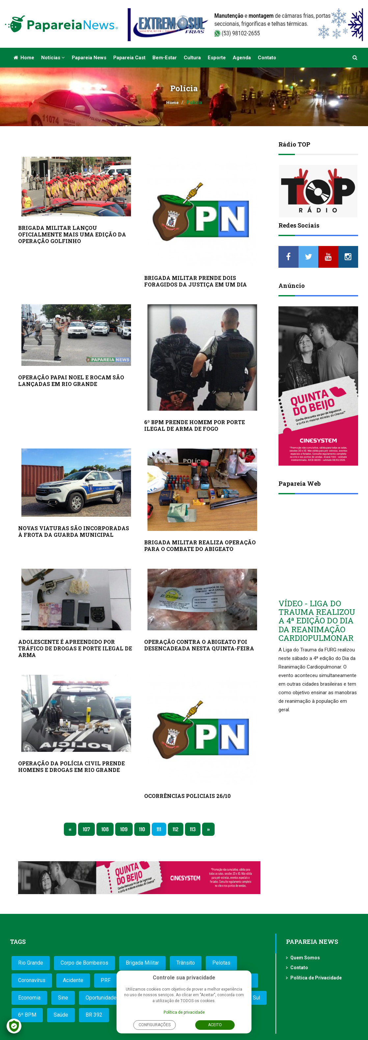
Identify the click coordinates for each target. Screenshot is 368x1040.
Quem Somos (305, 957)
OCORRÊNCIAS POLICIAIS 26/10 (187, 795)
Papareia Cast (129, 58)
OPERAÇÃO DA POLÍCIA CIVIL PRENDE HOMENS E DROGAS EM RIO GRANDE (71, 766)
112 (175, 829)
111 (159, 829)
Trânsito (185, 963)
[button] (355, 58)
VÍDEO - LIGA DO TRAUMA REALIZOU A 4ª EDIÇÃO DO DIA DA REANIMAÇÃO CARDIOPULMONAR (316, 620)
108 (105, 829)
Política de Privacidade (316, 977)
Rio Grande (30, 963)
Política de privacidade (184, 1012)
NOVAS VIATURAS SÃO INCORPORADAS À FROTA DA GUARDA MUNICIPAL (73, 531)
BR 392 (94, 1015)
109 (123, 829)
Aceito (215, 1025)
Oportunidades (102, 998)
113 (193, 829)
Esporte (217, 58)
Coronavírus (31, 980)
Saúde (61, 1015)
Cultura (192, 58)
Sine (63, 998)
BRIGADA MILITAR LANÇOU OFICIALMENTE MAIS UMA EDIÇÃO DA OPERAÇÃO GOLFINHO (72, 234)
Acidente (73, 980)
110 (142, 829)
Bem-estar (164, 58)
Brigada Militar (142, 963)
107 (86, 829)
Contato (267, 58)
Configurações (155, 1025)
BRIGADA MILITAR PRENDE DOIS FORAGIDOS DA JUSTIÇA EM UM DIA (195, 281)
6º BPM (27, 1015)
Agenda (242, 58)
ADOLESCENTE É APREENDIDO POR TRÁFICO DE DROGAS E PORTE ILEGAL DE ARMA (75, 648)
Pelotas (221, 963)
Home (23, 58)
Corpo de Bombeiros (84, 963)
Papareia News (89, 58)
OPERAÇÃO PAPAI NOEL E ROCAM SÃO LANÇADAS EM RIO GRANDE (71, 380)
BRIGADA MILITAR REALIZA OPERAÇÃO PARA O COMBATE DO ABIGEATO (200, 545)
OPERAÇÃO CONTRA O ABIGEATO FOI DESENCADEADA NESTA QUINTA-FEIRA (199, 645)
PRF (106, 980)
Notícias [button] (53, 58)
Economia (29, 998)
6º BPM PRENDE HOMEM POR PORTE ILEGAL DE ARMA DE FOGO (194, 425)
